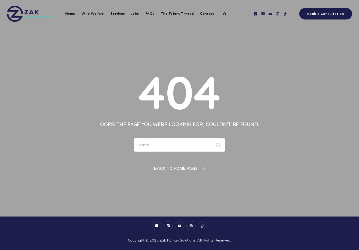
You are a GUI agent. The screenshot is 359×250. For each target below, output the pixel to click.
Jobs (135, 13)
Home (70, 13)
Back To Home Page (176, 168)
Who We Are (93, 13)
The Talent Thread (177, 13)
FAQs (150, 13)
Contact (207, 13)
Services (117, 13)
